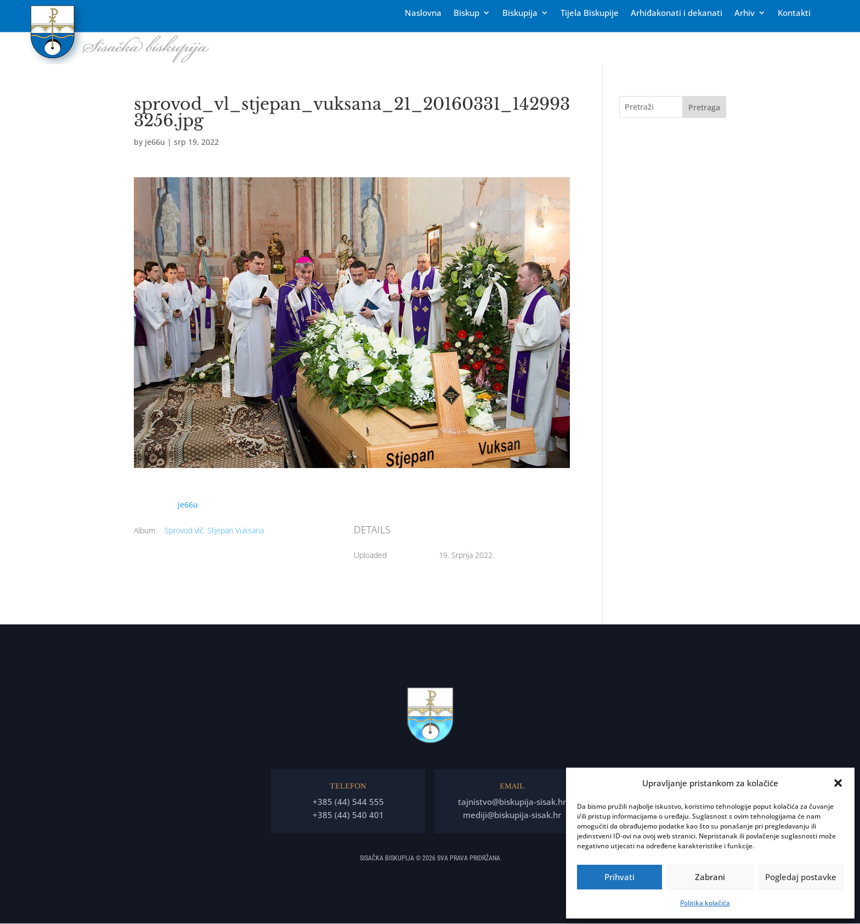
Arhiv (744, 13)
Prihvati (619, 876)
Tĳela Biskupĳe (590, 13)
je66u (155, 142)
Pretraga (704, 107)
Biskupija (520, 13)
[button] (838, 782)
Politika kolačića (705, 903)
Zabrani (710, 876)
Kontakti (794, 13)
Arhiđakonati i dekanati (676, 13)
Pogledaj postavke (800, 876)
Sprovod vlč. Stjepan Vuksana (214, 530)
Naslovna (423, 13)
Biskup (466, 13)
